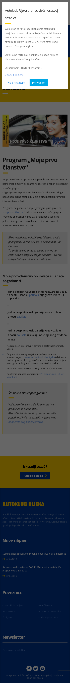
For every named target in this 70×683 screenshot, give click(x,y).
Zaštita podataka (14, 74)
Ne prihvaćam (16, 82)
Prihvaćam (38, 82)
